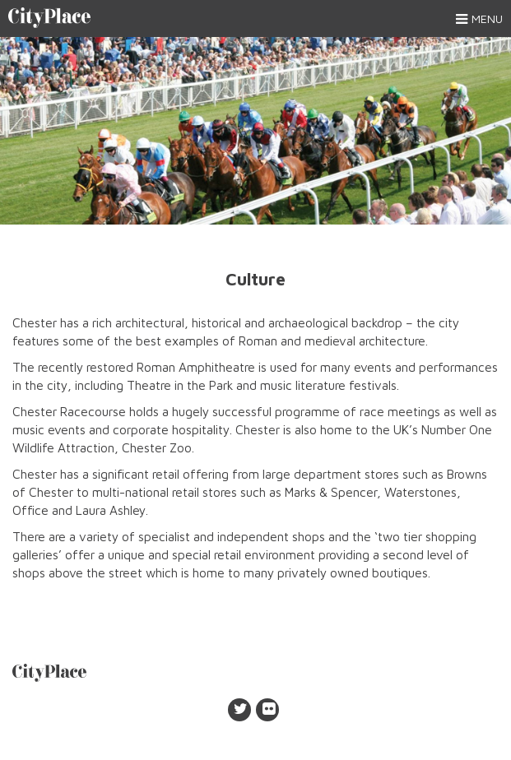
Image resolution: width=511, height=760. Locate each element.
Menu (479, 19)
